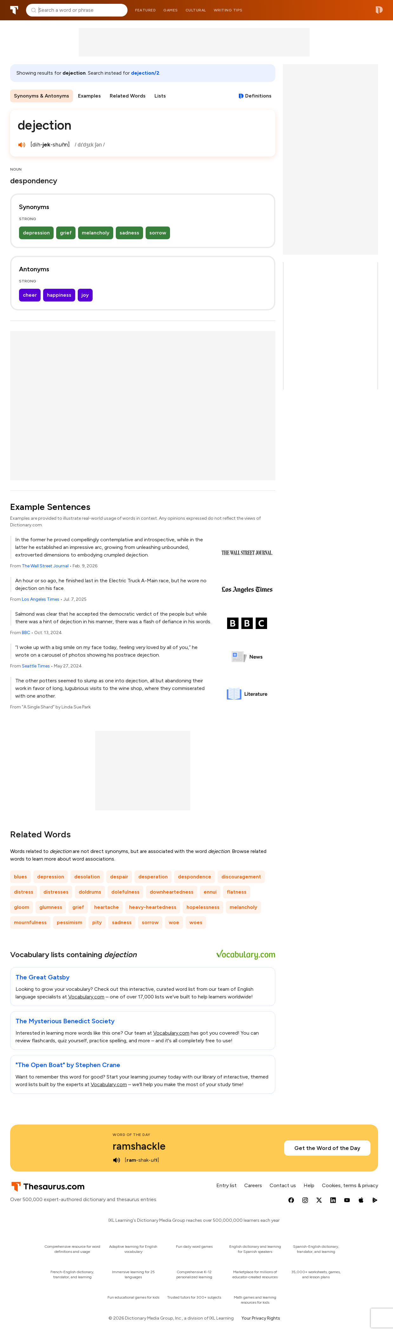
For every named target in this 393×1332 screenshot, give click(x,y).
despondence (194, 877)
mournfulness (30, 922)
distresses (56, 892)
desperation (153, 877)
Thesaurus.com (14, 10)
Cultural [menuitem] (196, 10)
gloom (21, 907)
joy (85, 295)
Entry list (226, 1185)
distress (23, 892)
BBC (26, 632)
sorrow (157, 233)
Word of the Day (131, 1135)
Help (309, 1185)
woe (174, 922)
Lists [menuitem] (160, 96)
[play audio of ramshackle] (116, 1160)
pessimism (69, 922)
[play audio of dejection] (21, 145)
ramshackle (139, 1146)
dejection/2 (145, 73)
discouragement (241, 877)
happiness (59, 295)
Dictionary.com (379, 10)
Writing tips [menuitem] (228, 10)
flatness (236, 892)
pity (97, 922)
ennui (210, 892)
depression (36, 233)
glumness (50, 907)
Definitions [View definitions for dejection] (258, 96)
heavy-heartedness (152, 907)
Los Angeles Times (40, 599)
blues (20, 877)
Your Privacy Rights (260, 1318)
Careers (253, 1185)
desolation (87, 877)
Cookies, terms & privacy (350, 1185)
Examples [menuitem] (89, 96)
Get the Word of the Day (327, 1148)
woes (195, 922)
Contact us (283, 1185)
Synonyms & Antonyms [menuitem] (41, 96)
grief (66, 233)
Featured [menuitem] (145, 10)
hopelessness (203, 907)
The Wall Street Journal (45, 566)
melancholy (95, 233)
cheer (30, 295)
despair (119, 877)
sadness (129, 233)
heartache (106, 907)
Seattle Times (36, 666)
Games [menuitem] (170, 10)
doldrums (90, 892)
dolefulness (125, 892)
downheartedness (171, 892)
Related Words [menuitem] (128, 96)
